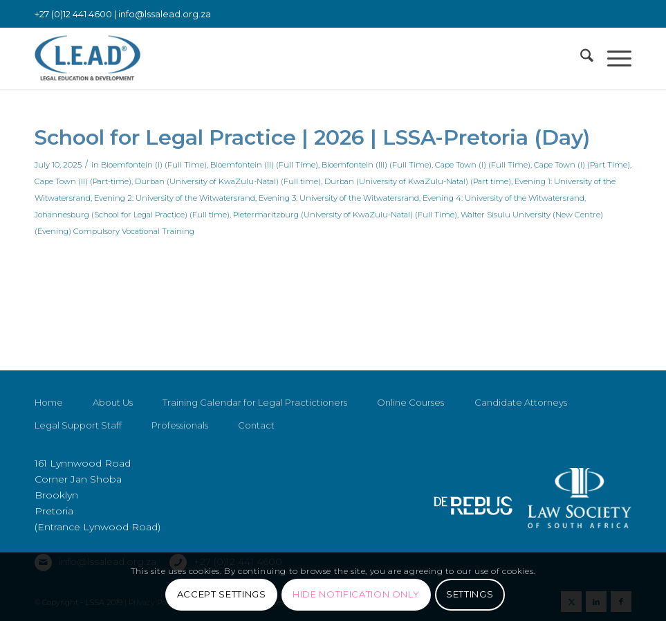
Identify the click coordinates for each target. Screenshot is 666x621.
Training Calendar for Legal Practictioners (255, 402)
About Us (113, 402)
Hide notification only (356, 594)
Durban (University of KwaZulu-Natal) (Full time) (228, 181)
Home (49, 402)
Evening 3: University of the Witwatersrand (339, 198)
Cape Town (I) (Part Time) (582, 165)
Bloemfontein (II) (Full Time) (264, 165)
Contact (256, 425)
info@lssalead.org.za (164, 13)
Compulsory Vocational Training (133, 231)
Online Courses (410, 402)
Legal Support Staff (78, 425)
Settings (469, 594)
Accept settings (221, 594)
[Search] (579, 58)
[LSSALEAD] (87, 58)
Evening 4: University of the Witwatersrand (503, 198)
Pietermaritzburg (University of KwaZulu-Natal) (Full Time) (345, 214)
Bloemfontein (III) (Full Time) (377, 165)
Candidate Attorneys (520, 402)
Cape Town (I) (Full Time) (482, 165)
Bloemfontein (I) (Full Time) (154, 165)
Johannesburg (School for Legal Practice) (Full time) (132, 214)
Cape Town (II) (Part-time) (83, 181)
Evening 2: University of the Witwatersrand (174, 198)
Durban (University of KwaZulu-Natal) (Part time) (417, 181)
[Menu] (612, 58)
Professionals (179, 425)
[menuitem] (579, 58)
